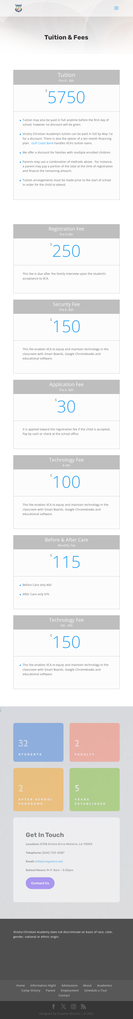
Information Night (43, 985)
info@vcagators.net (49, 861)
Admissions (69, 985)
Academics (104, 985)
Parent (50, 990)
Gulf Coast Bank (42, 143)
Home (20, 985)
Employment (70, 990)
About (87, 985)
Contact (64, 995)
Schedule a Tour (95, 990)
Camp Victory (30, 990)
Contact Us (40, 883)
